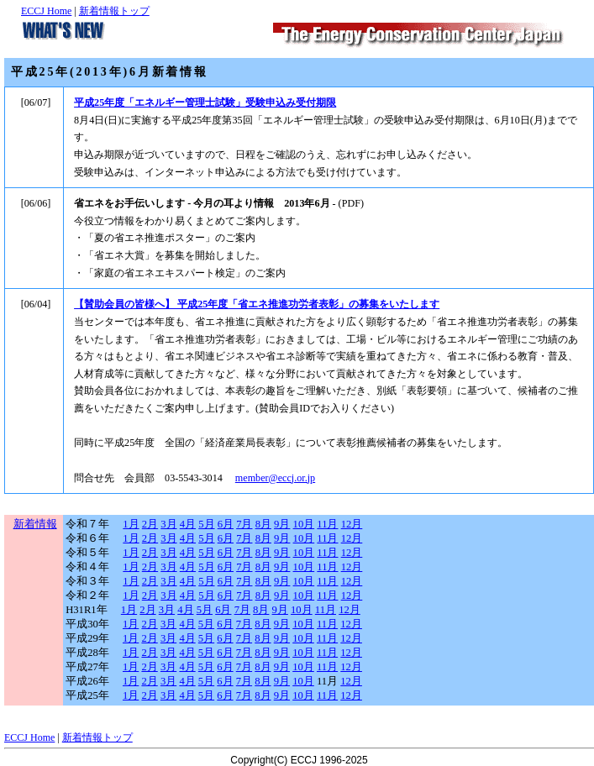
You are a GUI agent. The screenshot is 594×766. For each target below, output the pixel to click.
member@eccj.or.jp (275, 478)
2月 (150, 524)
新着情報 (35, 524)
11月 (327, 524)
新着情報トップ (114, 11)
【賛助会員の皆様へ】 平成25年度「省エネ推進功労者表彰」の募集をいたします (256, 304)
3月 (168, 524)
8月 (263, 524)
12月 (352, 524)
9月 (282, 524)
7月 (244, 524)
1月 (131, 524)
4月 (188, 524)
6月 (226, 524)
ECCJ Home (46, 11)
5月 (206, 524)
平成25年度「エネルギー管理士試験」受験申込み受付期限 (205, 102)
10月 (304, 524)
